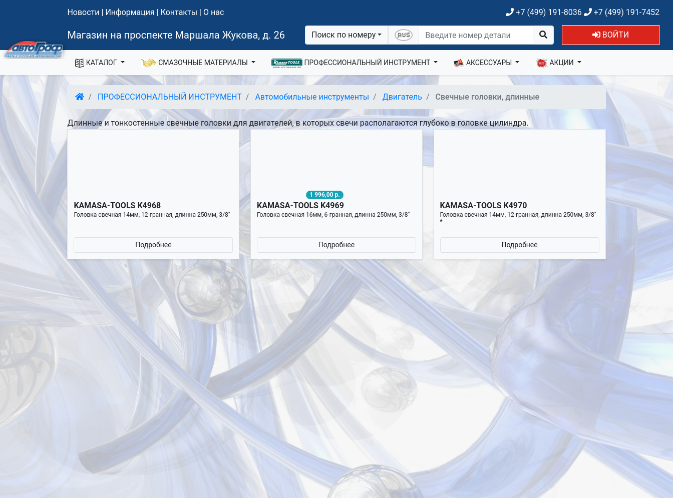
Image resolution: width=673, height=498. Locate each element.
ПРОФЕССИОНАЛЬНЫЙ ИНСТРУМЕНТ (351, 63)
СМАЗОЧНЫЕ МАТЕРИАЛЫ (195, 63)
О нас (213, 12)
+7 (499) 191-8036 (543, 12)
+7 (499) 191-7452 (621, 12)
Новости (83, 12)
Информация (129, 12)
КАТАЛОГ (97, 63)
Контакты (179, 12)
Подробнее (153, 245)
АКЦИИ (555, 63)
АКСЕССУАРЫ (484, 63)
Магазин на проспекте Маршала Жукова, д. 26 (176, 35)
